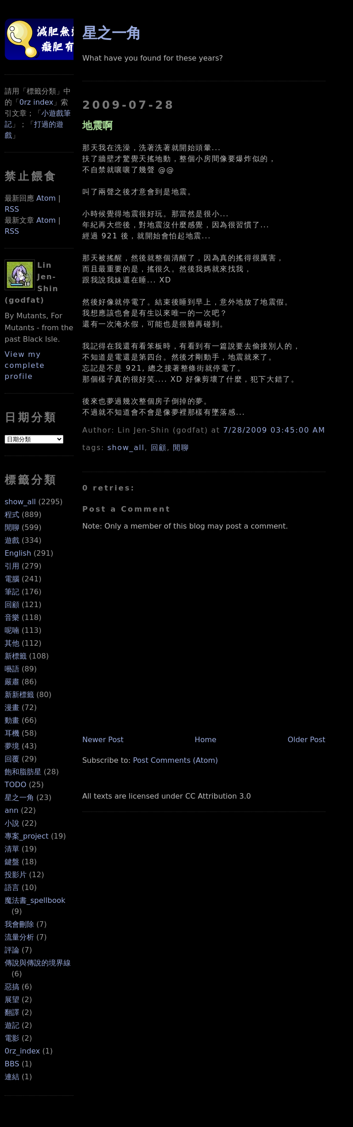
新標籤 (16, 656)
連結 (12, 1076)
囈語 (12, 669)
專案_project (27, 836)
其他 (12, 643)
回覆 (12, 759)
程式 (12, 514)
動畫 (12, 720)
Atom (46, 198)
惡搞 (12, 986)
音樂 (12, 617)
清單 (12, 849)
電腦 (12, 579)
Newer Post (103, 739)
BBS (12, 1063)
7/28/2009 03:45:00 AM (274, 430)
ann (11, 810)
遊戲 (12, 540)
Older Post (306, 739)
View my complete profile (25, 365)
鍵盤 (12, 861)
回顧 (12, 604)
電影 (12, 1038)
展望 (12, 999)
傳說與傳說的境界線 (38, 962)
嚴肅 (12, 681)
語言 (12, 887)
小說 (12, 823)
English (18, 553)
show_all (20, 501)
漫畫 (12, 707)
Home (205, 739)
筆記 (12, 591)
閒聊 (12, 527)
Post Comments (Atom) (175, 760)
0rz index (36, 102)
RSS (12, 209)
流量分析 (19, 937)
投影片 (16, 874)
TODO (15, 784)
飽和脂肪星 (23, 771)
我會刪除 (19, 924)
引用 (12, 566)
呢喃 (12, 630)
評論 (12, 950)
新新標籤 (19, 694)
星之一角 (19, 797)
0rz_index (22, 1051)
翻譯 (12, 1012)
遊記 (12, 1025)
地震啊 (97, 125)
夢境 (12, 746)
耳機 (12, 733)
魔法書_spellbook (35, 900)
